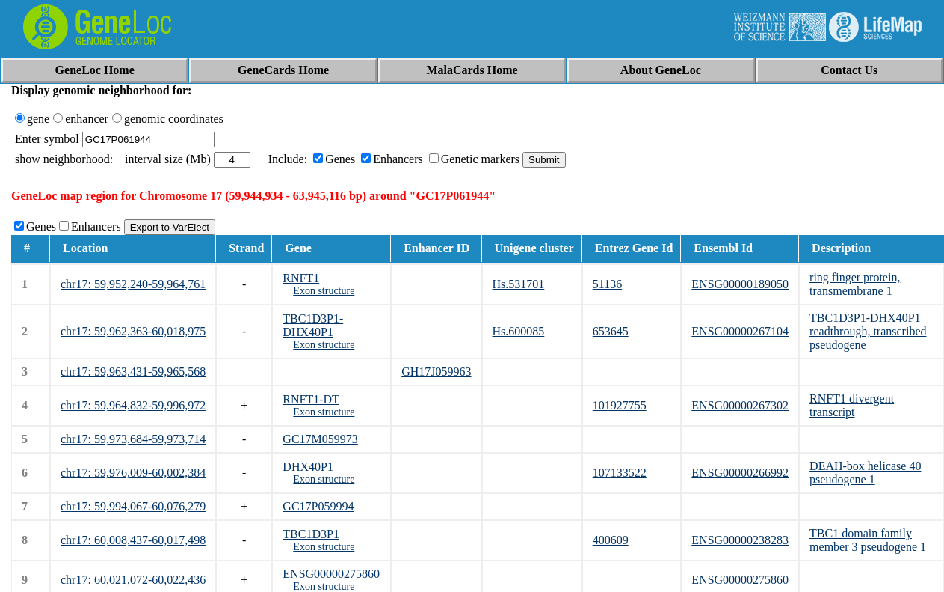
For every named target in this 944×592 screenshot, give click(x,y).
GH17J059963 (436, 371)
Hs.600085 (519, 331)
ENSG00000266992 (740, 472)
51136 (607, 284)
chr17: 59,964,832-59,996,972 (133, 405)
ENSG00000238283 (740, 540)
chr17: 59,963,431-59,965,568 (133, 371)
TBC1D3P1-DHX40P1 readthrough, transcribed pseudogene (867, 331)
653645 (611, 331)
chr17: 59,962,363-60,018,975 (133, 331)
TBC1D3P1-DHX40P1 (313, 325)
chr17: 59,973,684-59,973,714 (133, 439)
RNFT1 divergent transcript (851, 405)
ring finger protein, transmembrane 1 (854, 284)
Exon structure (323, 290)
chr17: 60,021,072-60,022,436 (133, 579)
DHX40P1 (308, 466)
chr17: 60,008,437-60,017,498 (133, 540)
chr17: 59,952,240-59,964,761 (133, 284)
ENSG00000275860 (331, 573)
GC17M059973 (320, 439)
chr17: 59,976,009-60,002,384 (133, 472)
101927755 (620, 405)
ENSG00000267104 (740, 331)
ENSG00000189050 (740, 284)
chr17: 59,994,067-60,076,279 (133, 506)
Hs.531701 (519, 284)
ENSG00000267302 (740, 405)
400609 (611, 540)
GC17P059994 (318, 506)
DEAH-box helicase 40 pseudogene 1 (865, 473)
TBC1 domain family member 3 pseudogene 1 (867, 540)
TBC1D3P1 (311, 534)
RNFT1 (301, 278)
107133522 (620, 472)
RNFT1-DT (311, 399)
